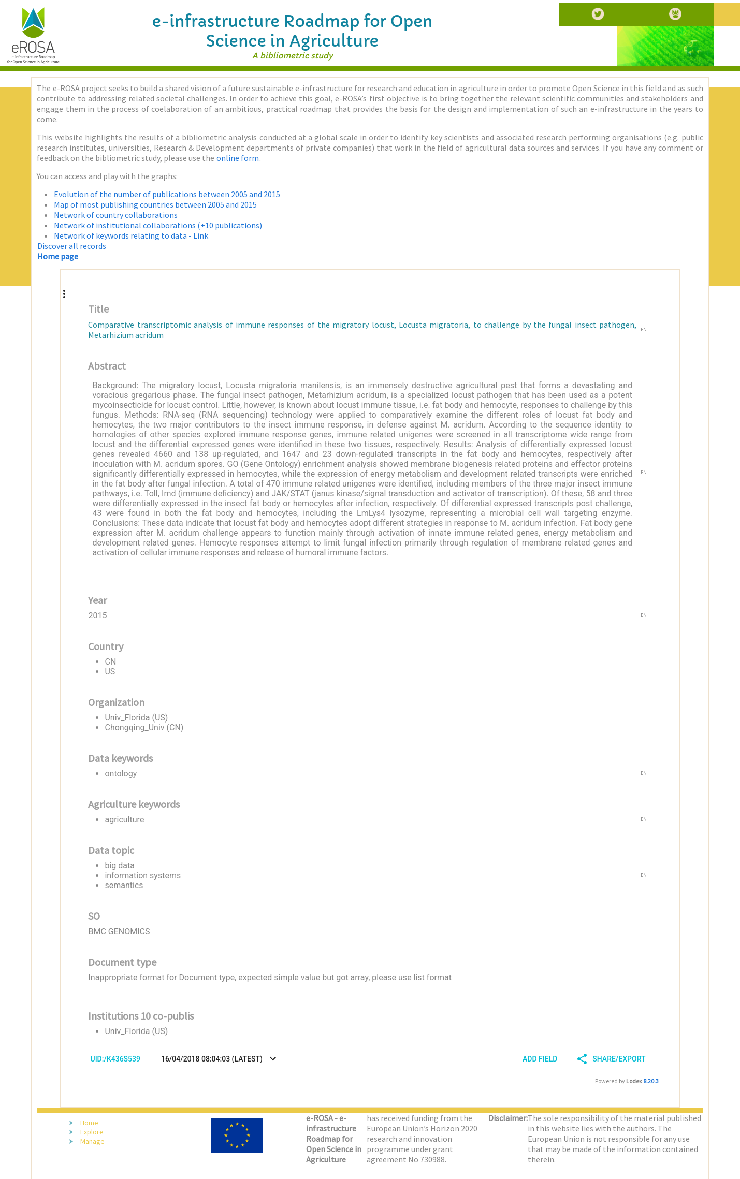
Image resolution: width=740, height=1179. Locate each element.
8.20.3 (651, 1081)
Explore (92, 1132)
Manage (92, 1141)
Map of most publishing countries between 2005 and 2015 (155, 204)
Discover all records (71, 246)
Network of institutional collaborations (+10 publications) (158, 225)
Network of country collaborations (116, 215)
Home (89, 1122)
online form (237, 158)
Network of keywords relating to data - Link (131, 235)
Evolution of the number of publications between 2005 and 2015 (167, 194)
